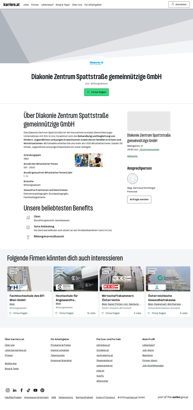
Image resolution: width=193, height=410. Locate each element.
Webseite (132, 156)
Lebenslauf (148, 345)
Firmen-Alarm (149, 360)
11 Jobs (183, 313)
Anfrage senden (139, 199)
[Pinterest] (42, 389)
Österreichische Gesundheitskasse (162, 298)
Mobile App (11, 363)
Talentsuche (58, 355)
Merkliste (147, 355)
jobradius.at (103, 345)
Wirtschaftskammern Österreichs (118, 298)
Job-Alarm (148, 350)
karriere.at (132, 397)
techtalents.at (104, 355)
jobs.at (100, 370)
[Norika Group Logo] (173, 398)
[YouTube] (35, 389)
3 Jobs (137, 313)
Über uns (10, 345)
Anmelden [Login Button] (179, 4)
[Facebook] (21, 389)
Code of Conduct (105, 397)
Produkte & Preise (61, 345)
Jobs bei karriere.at (15, 350)
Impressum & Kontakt (36, 397)
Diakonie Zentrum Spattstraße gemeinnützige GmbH (96, 76)
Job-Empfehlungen (153, 365)
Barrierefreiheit (84, 397)
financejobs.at (104, 360)
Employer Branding (61, 360)
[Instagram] (8, 389)
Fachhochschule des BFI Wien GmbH (27, 298)
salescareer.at (104, 365)
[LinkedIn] (14, 389)
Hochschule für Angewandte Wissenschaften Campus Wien (74, 298)
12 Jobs (91, 313)
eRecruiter (102, 381)
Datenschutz (66, 397)
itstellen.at (102, 350)
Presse (9, 355)
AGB (53, 397)
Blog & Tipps (12, 368)
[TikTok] (28, 389)
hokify (100, 375)
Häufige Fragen (13, 397)
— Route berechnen (148, 149)
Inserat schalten (60, 350)
